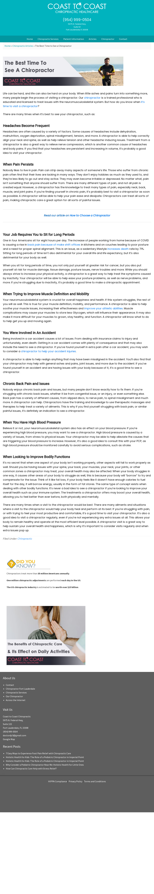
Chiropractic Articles (23, 45)
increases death (118, 249)
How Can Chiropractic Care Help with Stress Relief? (31, 768)
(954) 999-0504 (77, 19)
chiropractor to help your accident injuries (48, 351)
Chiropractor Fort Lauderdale (20, 688)
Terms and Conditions (95, 781)
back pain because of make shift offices (54, 244)
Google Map (9, 739)
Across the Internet (15, 700)
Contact (10, 684)
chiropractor (92, 98)
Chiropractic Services (16, 692)
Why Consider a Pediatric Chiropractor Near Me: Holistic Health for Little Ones (45, 764)
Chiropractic (25, 538)
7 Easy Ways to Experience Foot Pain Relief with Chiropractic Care (38, 753)
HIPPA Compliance (57, 781)
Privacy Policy (75, 781)
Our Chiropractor (14, 696)
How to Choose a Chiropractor (90, 215)
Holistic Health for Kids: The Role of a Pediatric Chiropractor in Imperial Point (45, 757)
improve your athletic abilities (103, 308)
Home (8, 45)
